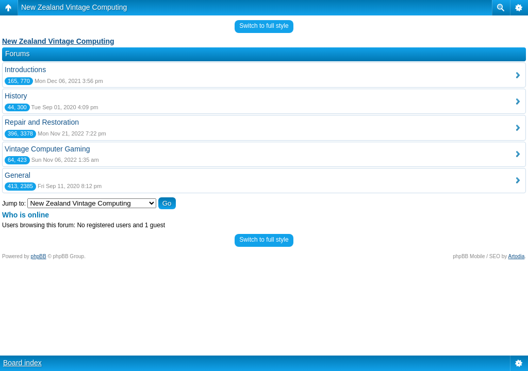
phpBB (38, 256)
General (17, 175)
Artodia (516, 256)
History (16, 96)
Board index (22, 363)
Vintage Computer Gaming (47, 149)
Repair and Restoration (42, 122)
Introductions (25, 69)
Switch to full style (263, 25)
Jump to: (14, 203)
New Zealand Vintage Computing (74, 7)
